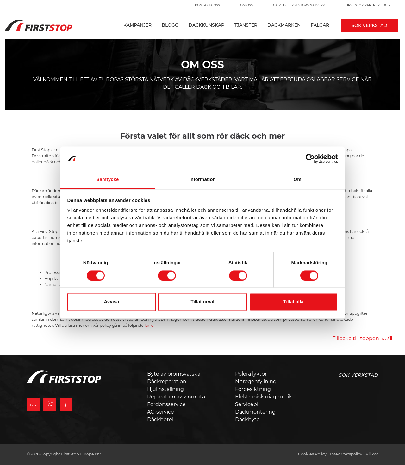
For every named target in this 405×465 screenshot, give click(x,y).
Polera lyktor (251, 374)
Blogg (170, 25)
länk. (149, 325)
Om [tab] (297, 179)
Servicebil (247, 404)
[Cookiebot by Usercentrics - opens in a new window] (310, 158)
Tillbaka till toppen (362, 338)
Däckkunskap (206, 25)
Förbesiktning (253, 389)
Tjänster (245, 25)
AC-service (160, 412)
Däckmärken (284, 25)
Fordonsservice (166, 404)
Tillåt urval (203, 302)
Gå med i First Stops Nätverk (299, 5)
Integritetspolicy (346, 454)
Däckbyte (247, 420)
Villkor (372, 454)
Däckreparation (166, 381)
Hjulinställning (165, 389)
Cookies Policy (312, 454)
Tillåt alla (294, 302)
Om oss (246, 5)
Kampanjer (137, 25)
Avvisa (111, 302)
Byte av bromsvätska (173, 374)
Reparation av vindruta (176, 397)
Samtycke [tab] (108, 179)
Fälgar (320, 25)
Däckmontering (255, 412)
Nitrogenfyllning (256, 381)
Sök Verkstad (369, 25)
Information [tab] (202, 179)
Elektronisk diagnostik (263, 397)
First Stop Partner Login (368, 5)
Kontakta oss (207, 5)
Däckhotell (161, 420)
